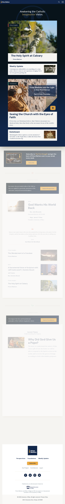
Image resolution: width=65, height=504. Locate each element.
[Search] (59, 2)
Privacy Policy (44, 497)
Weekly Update (43, 458)
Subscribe (31, 162)
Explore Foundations (48, 320)
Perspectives (20, 458)
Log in (41, 468)
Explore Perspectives (48, 188)
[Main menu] (62, 2)
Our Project (25, 468)
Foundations (32, 458)
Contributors (34, 468)
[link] (32, 41)
